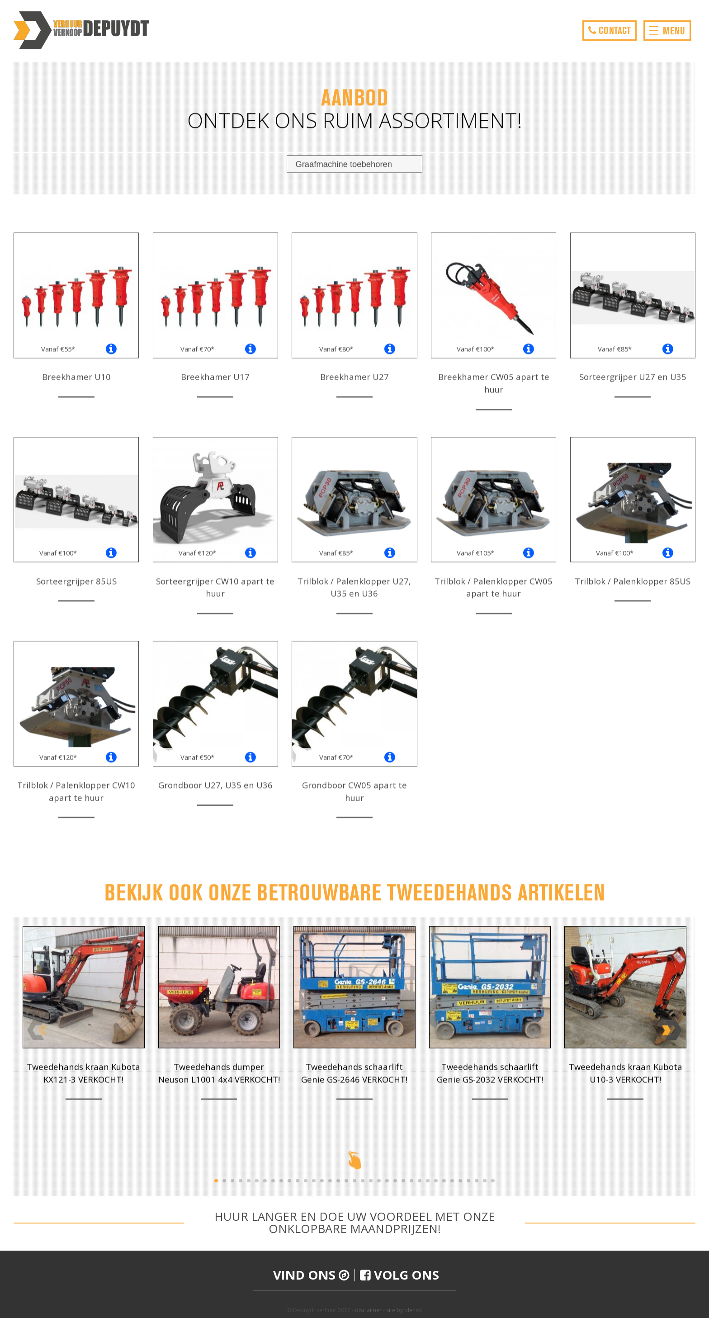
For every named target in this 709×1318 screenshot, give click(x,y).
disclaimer (368, 1310)
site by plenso (404, 1310)
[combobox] (354, 172)
